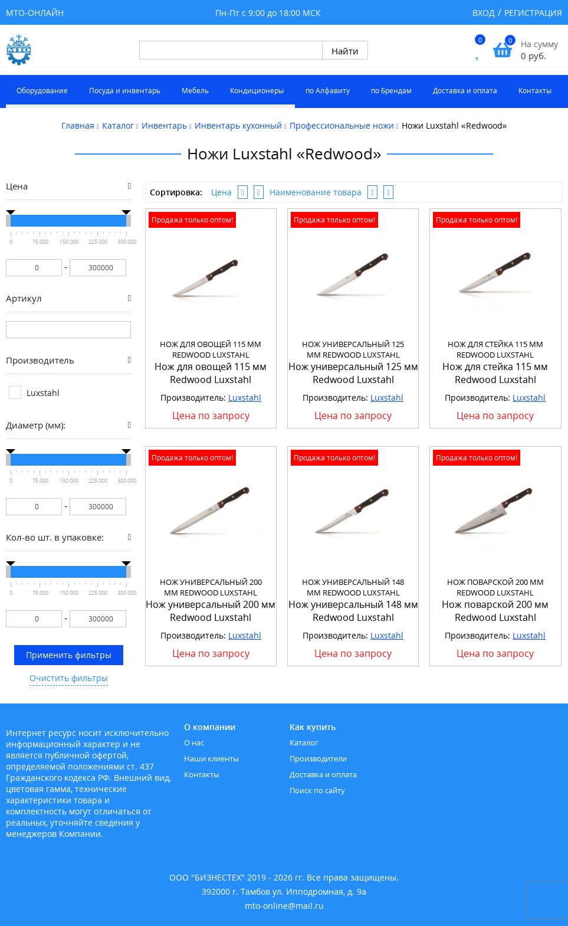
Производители (318, 758)
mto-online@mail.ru (284, 905)
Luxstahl (244, 397)
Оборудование (42, 91)
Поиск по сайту (317, 790)
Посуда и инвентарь (124, 91)
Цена (221, 192)
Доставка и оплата (465, 91)
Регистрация (533, 12)
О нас (194, 742)
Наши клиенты (211, 758)
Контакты (534, 91)
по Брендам (391, 91)
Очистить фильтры (68, 677)
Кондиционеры (257, 91)
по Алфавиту (328, 91)
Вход (483, 12)
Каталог (304, 742)
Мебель (195, 91)
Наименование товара (316, 192)
